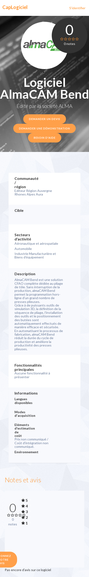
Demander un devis (44, 118)
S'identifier (77, 8)
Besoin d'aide (45, 137)
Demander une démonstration (44, 128)
